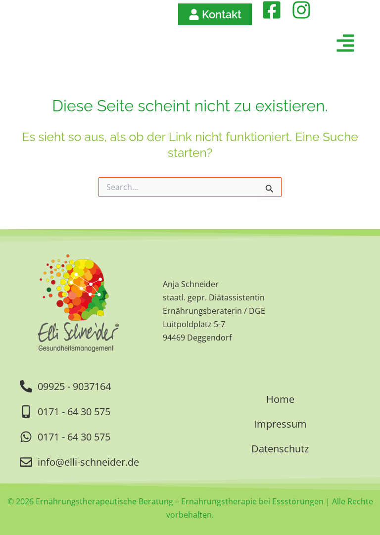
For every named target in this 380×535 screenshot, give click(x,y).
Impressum (280, 424)
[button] (247, 45)
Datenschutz (280, 448)
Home (280, 399)
